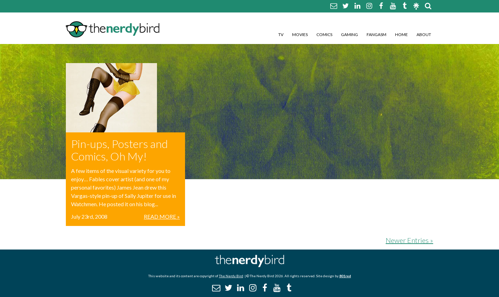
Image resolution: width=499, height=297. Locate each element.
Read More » (162, 216)
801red (345, 276)
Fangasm (376, 34)
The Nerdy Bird (231, 276)
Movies (300, 34)
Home (401, 34)
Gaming (349, 34)
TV (280, 34)
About (424, 34)
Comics (324, 34)
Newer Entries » (409, 240)
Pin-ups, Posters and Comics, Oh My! (119, 150)
